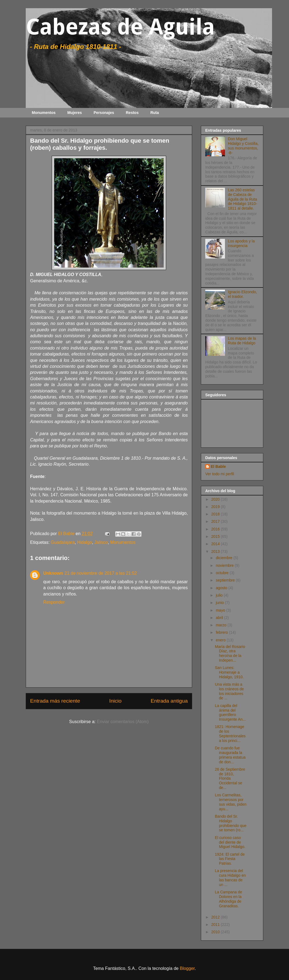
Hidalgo (84, 542)
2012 (216, 917)
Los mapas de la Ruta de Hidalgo (242, 340)
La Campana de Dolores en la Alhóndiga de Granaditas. (228, 899)
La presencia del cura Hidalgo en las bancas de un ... (230, 877)
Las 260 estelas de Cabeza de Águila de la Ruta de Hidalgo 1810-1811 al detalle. (242, 199)
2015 (216, 536)
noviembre (225, 565)
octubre (223, 573)
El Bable (218, 466)
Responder (54, 602)
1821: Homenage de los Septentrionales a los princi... (230, 733)
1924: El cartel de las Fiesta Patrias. (230, 859)
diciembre (224, 558)
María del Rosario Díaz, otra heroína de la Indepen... (230, 653)
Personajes (104, 112)
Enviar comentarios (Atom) (123, 721)
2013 (216, 551)
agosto (222, 588)
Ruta (154, 112)
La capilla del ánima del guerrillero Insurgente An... (230, 712)
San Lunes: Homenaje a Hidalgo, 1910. (229, 672)
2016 (216, 529)
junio (220, 602)
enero (221, 640)
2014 (216, 544)
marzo (221, 625)
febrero (222, 632)
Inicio (115, 701)
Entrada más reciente (55, 701)
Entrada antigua (169, 701)
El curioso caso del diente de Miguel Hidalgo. (230, 842)
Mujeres (74, 112)
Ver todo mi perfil (219, 474)
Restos (132, 112)
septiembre (226, 580)
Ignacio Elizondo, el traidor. (242, 294)
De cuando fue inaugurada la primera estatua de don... (230, 755)
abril (220, 617)
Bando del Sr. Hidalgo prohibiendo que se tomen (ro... (230, 823)
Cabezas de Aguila (120, 27)
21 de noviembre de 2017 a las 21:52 (101, 573)
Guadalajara (63, 542)
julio (220, 595)
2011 (216, 924)
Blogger (187, 968)
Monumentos (44, 112)
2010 (216, 932)
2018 (216, 514)
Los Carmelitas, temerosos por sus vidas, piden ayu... (230, 802)
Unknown (53, 573)
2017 (216, 521)
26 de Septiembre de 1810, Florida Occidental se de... (230, 778)
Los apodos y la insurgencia (241, 243)
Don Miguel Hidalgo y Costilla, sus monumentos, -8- (243, 146)
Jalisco (101, 542)
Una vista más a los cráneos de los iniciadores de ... (229, 691)
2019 (216, 506)
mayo (221, 610)
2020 (216, 499)
